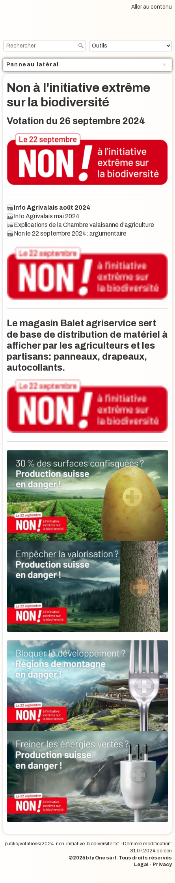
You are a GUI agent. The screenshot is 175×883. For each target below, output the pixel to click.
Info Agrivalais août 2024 (52, 207)
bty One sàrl (101, 858)
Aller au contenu (151, 7)
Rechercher (82, 45)
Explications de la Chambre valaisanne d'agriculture (84, 224)
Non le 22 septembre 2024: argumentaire (70, 233)
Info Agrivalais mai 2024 (47, 216)
